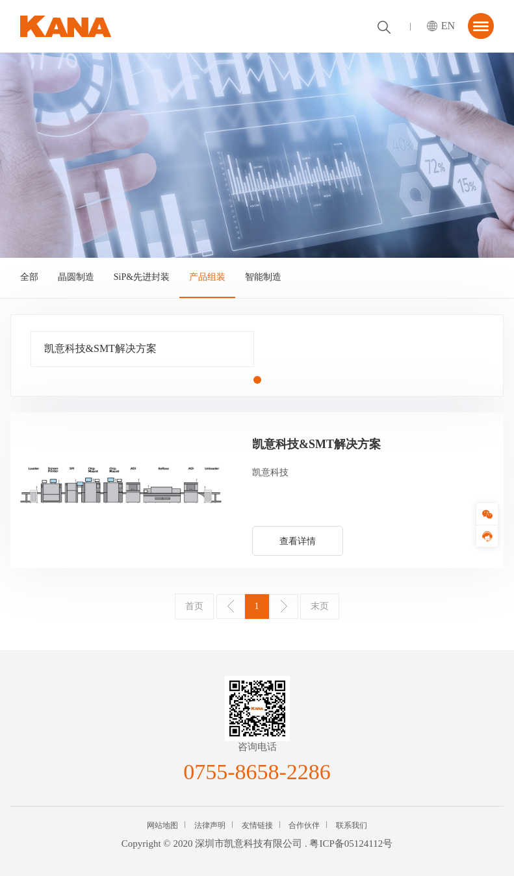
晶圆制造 (76, 277)
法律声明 (209, 825)
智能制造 (263, 277)
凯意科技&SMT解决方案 (100, 348)
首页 (194, 606)
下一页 (284, 606)
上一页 (230, 606)
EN (448, 25)
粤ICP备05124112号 (350, 843)
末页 (320, 606)
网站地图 (162, 825)
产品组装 (207, 277)
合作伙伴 (304, 825)
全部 (29, 277)
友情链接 (257, 825)
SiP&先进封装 (142, 277)
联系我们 (351, 825)
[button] (257, 380)
